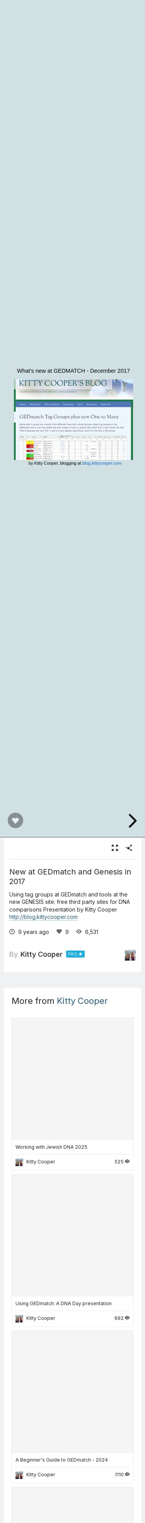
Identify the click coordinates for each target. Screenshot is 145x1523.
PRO (73, 954)
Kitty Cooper (41, 954)
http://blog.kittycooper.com (43, 916)
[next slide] (131, 821)
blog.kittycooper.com (101, 463)
